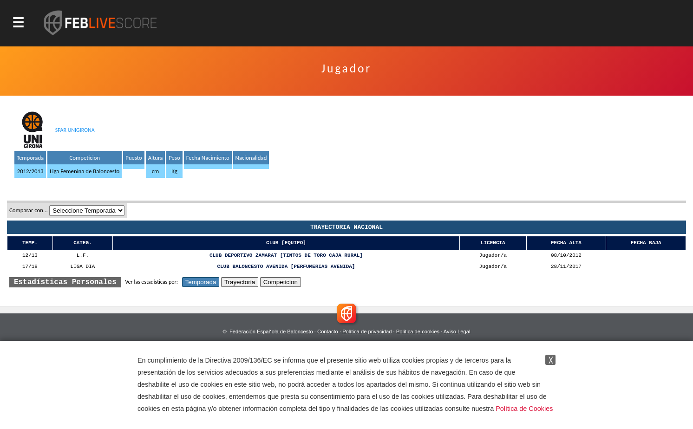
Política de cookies (417, 331)
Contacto (327, 331)
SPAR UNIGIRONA (75, 130)
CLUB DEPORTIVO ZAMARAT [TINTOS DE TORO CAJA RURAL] (286, 255)
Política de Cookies (524, 408)
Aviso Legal (457, 331)
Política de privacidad (367, 331)
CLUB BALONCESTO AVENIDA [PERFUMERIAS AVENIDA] (286, 266)
